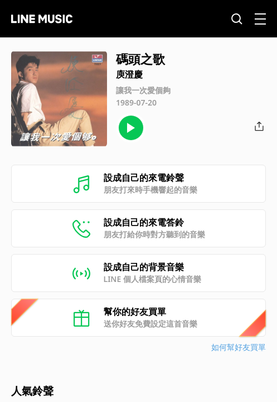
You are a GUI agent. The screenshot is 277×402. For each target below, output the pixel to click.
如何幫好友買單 (238, 347)
